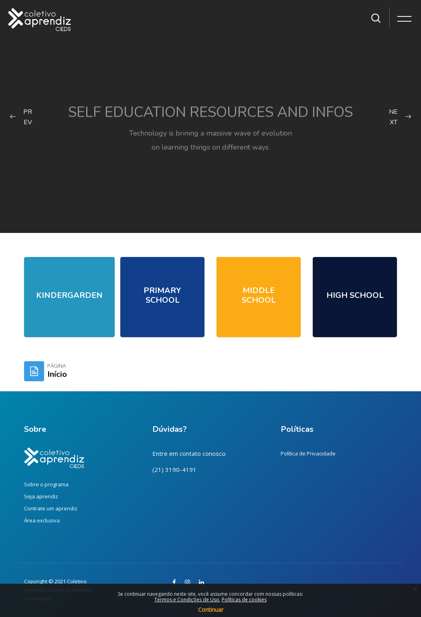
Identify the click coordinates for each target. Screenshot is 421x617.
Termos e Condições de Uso (186, 599)
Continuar (210, 609)
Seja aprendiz (41, 496)
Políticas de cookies (244, 599)
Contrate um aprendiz (50, 508)
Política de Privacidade (308, 453)
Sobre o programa (46, 484)
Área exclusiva (42, 520)
